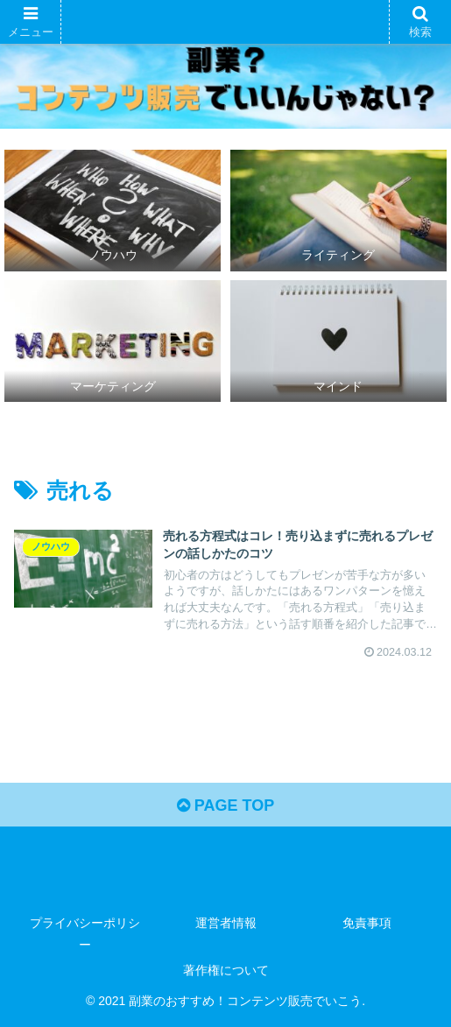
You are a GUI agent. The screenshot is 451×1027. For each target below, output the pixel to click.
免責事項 (366, 923)
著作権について (226, 970)
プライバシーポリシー (85, 934)
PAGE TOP (225, 805)
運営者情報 (226, 923)
